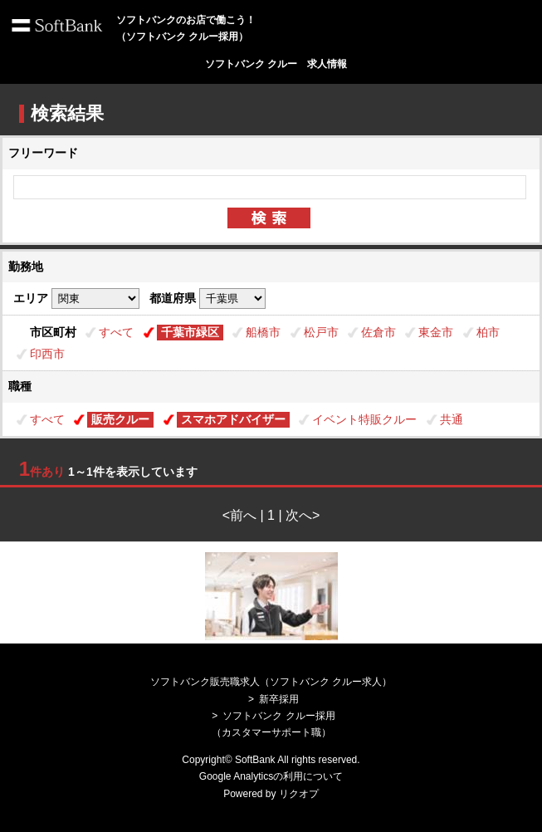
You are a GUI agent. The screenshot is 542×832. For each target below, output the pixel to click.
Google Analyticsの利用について (271, 776)
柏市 (488, 332)
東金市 (435, 332)
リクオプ (299, 794)
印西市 (47, 353)
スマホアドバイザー (233, 419)
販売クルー (120, 419)
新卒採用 (279, 699)
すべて (116, 332)
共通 (451, 419)
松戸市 (321, 332)
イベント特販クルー (364, 419)
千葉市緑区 (190, 332)
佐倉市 (378, 332)
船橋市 (263, 332)
